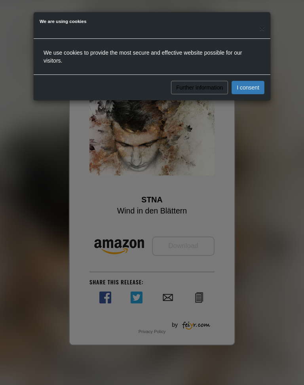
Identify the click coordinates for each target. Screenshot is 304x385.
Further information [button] (199, 87)
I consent (248, 87)
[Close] (262, 28)
